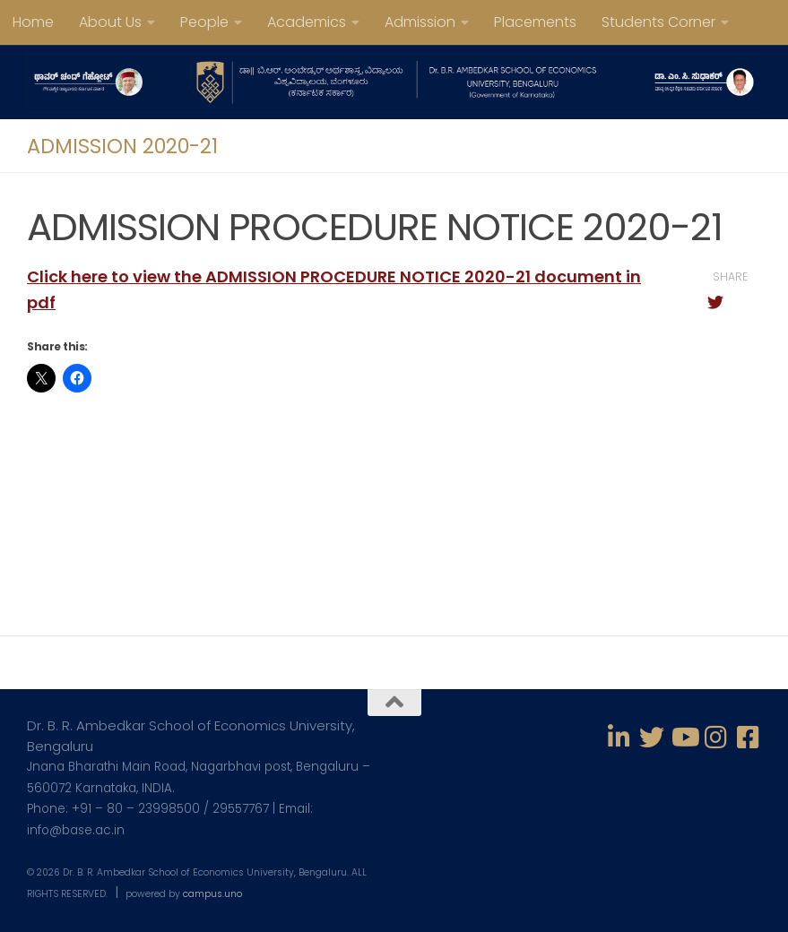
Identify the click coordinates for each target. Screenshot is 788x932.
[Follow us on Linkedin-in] (619, 737)
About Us (110, 22)
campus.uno (212, 894)
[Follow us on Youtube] (684, 737)
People (204, 22)
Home (33, 22)
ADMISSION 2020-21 (122, 146)
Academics (306, 22)
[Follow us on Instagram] (716, 737)
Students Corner (658, 22)
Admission (420, 22)
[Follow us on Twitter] (651, 737)
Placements (535, 22)
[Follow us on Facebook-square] (748, 737)
